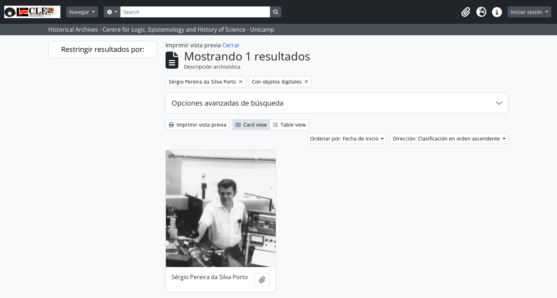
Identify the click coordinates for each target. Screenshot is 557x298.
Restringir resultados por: (102, 49)
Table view (289, 124)
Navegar (80, 12)
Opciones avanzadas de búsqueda (227, 103)
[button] (466, 12)
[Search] (195, 11)
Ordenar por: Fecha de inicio (345, 138)
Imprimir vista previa (197, 124)
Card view (251, 124)
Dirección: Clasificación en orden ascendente (447, 138)
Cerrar (231, 45)
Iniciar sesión (527, 12)
